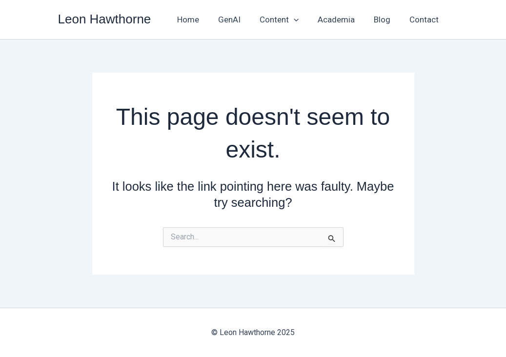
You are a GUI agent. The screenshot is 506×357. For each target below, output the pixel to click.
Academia (342, 19)
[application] (302, 19)
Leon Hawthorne (104, 19)
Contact (425, 19)
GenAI (240, 19)
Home (201, 19)
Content (287, 19)
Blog (386, 19)
